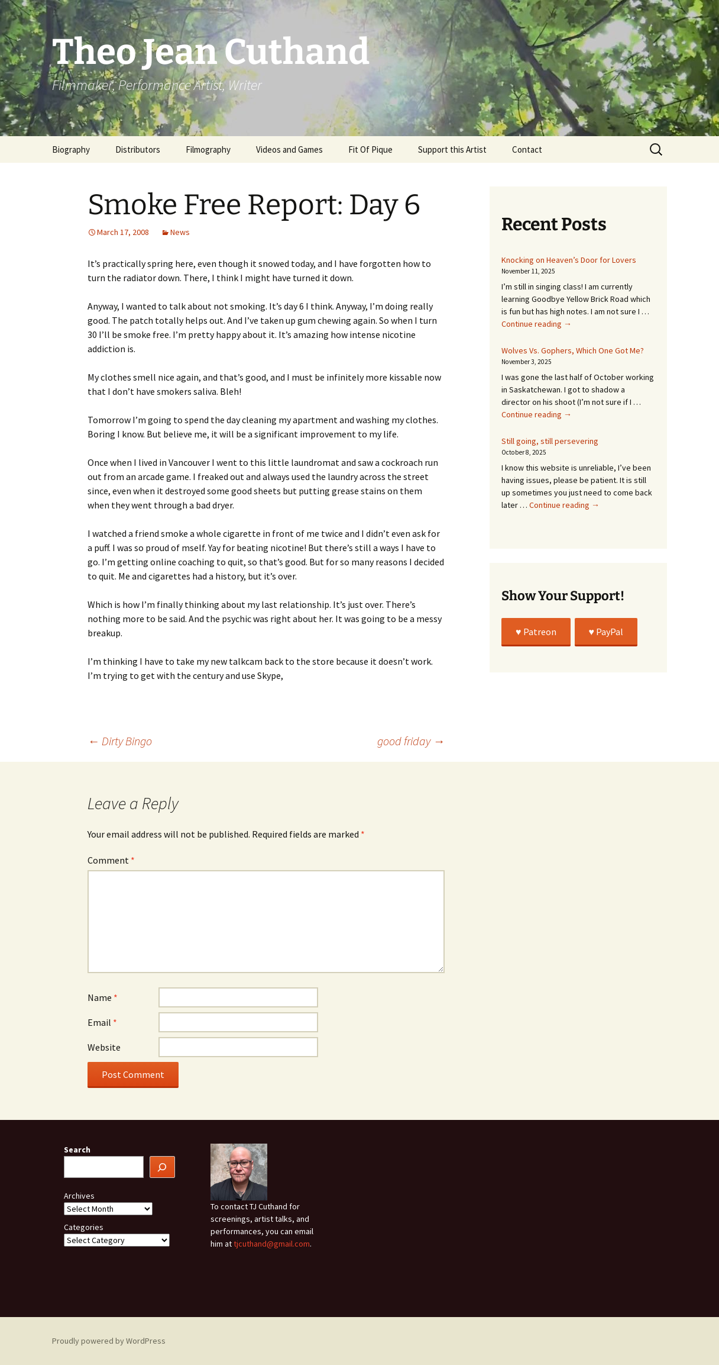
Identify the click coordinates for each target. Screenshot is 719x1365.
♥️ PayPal (606, 632)
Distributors (137, 149)
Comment (111, 860)
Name (103, 997)
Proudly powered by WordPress (109, 1340)
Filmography (208, 149)
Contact (527, 149)
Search (77, 1149)
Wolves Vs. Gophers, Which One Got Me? (572, 350)
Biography (71, 149)
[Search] (163, 1167)
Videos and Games (289, 149)
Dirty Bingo (120, 740)
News (180, 232)
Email (102, 1022)
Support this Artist (452, 149)
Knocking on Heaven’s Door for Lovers (568, 260)
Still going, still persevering (549, 441)
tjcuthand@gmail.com (272, 1243)
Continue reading (536, 323)
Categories (83, 1227)
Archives (79, 1195)
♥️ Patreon (536, 632)
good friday (411, 740)
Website (104, 1047)
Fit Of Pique (370, 149)
